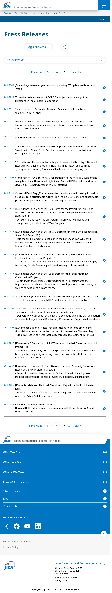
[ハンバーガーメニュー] (104, 4)
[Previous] (35, 72)
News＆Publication (16, 482)
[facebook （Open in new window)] (17, 526)
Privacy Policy (10, 547)
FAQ (5, 498)
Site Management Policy (16, 541)
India (101, 19)
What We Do (12, 462)
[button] (38, 47)
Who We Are (11, 452)
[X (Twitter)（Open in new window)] (6, 526)
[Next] (76, 72)
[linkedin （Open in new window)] (38, 526)
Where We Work (14, 472)
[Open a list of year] (55, 60)
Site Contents (11, 491)
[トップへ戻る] (104, 534)
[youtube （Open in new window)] (27, 526)
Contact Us (10, 506)
